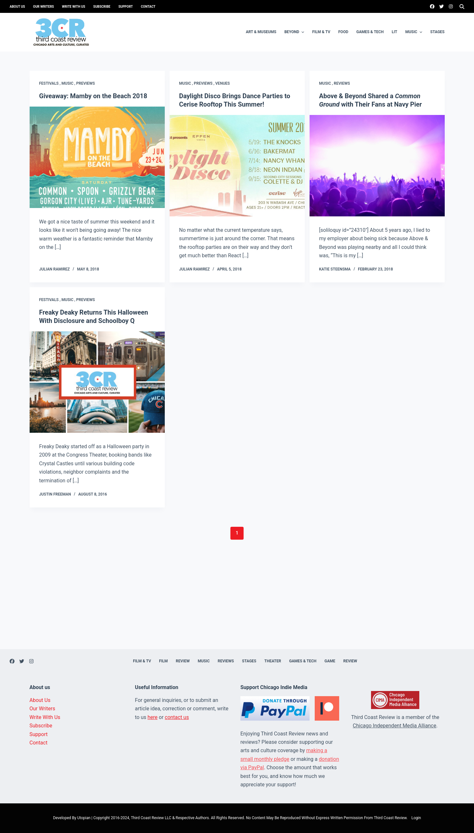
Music (414, 32)
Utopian (83, 818)
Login (416, 818)
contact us (177, 717)
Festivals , (50, 83)
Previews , (204, 83)
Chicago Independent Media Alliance (394, 726)
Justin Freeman (55, 494)
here (152, 717)
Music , (68, 83)
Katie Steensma (335, 269)
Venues (222, 83)
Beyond (295, 32)
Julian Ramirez (54, 269)
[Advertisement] (237, 604)
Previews (85, 83)
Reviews (342, 83)
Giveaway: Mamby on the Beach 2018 (93, 96)
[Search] (462, 6)
